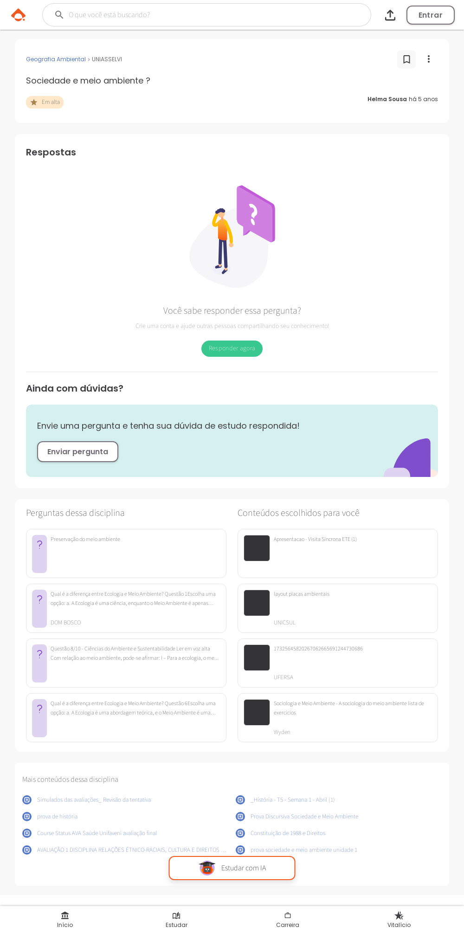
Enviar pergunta (77, 451)
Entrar (431, 15)
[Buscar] (187, 14)
